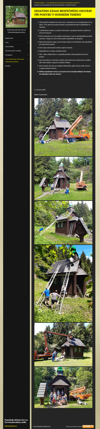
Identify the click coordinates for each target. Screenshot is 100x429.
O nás (7, 42)
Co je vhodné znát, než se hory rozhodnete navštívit (14, 60)
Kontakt (7, 66)
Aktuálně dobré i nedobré (13, 51)
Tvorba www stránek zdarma (74, 426)
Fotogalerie (8, 55)
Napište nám (9, 38)
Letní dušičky (9, 46)
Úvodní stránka (39, 3)
